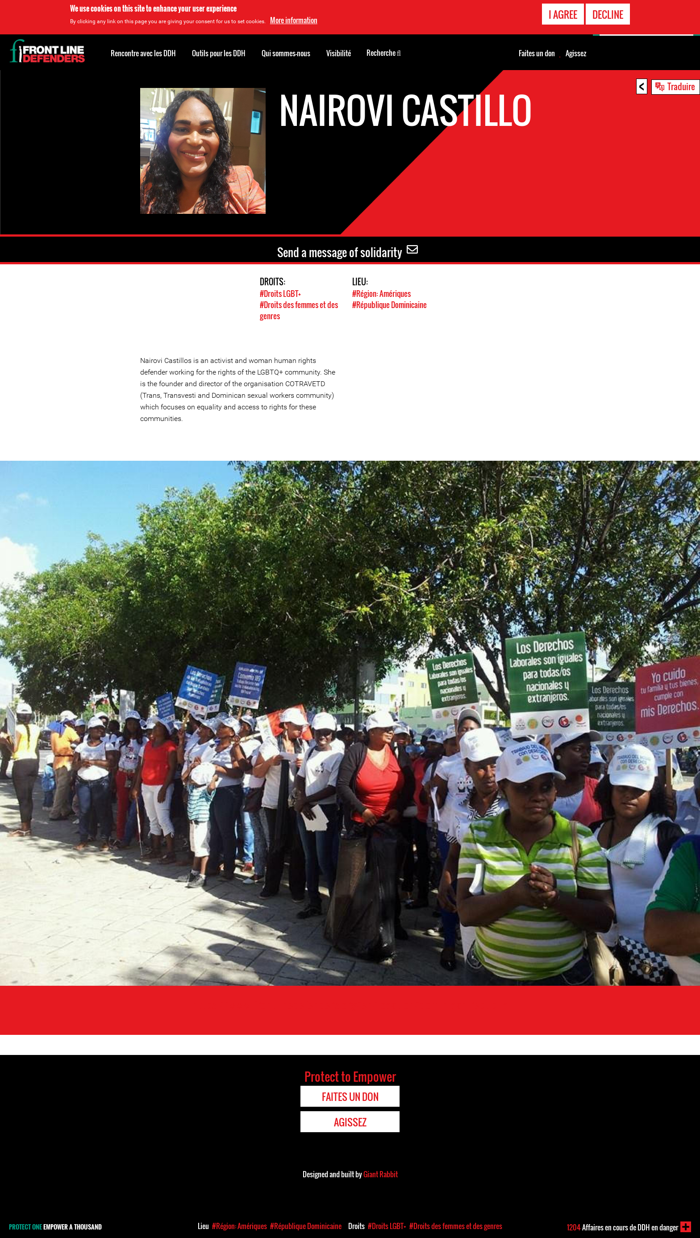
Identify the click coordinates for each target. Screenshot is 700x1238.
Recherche (384, 52)
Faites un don (537, 53)
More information (293, 20)
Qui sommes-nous (286, 53)
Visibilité (338, 53)
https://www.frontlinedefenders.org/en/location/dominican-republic (350, 1004)
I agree (563, 14)
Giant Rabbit (380, 1174)
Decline (607, 14)
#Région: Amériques (381, 293)
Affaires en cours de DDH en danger (622, 1227)
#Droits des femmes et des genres (455, 1226)
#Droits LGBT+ (280, 293)
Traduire (681, 86)
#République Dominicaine (389, 304)
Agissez (576, 53)
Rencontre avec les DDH (143, 53)
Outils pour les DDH (219, 53)
